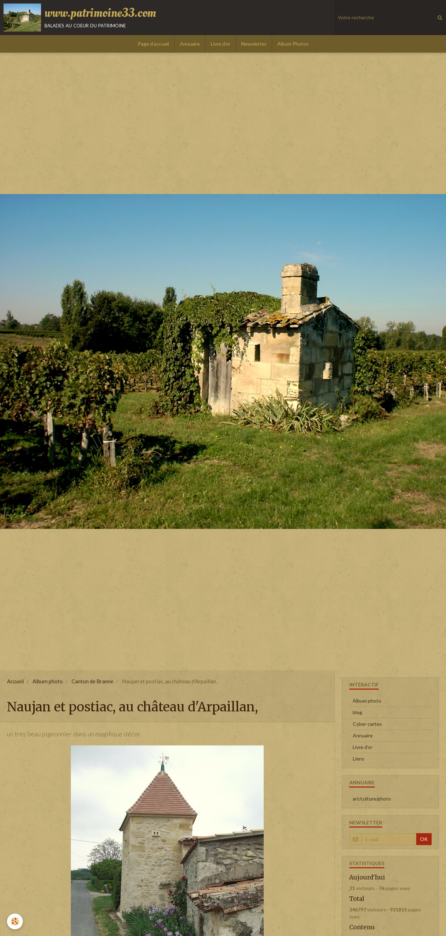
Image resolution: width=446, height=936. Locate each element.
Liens (358, 759)
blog (357, 712)
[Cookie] (15, 921)
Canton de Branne (92, 681)
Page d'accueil (153, 44)
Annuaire (190, 44)
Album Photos (293, 44)
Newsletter (253, 44)
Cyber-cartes (367, 724)
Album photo (48, 681)
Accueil (15, 681)
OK (424, 839)
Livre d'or (220, 44)
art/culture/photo (372, 799)
